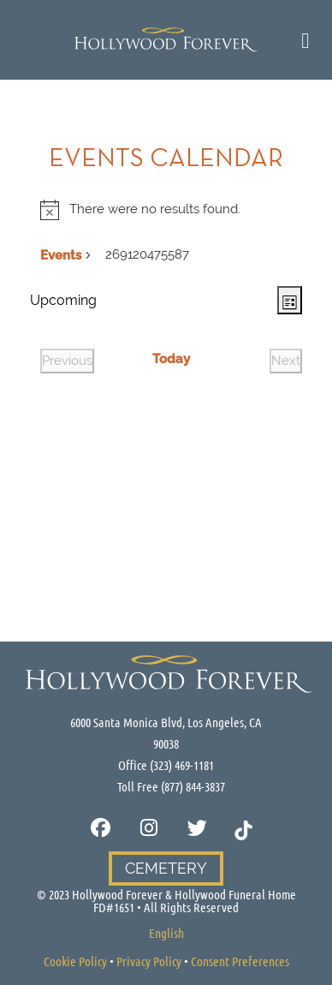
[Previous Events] (67, 361)
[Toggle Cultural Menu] (306, 40)
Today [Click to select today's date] (171, 359)
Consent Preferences (240, 961)
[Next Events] (286, 361)
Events (60, 255)
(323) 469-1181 (182, 765)
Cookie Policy (75, 961)
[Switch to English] (166, 933)
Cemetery (166, 868)
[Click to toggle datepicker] (63, 300)
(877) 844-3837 (193, 786)
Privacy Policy (148, 961)
